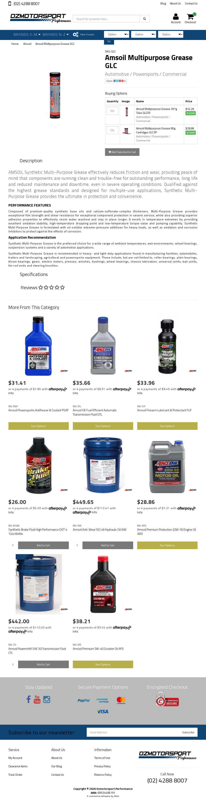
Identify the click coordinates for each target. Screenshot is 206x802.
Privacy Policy (102, 766)
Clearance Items (18, 766)
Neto (116, 796)
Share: (116, 81)
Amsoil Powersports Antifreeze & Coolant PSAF (38, 410)
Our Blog (56, 766)
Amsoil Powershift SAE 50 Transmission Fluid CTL (37, 650)
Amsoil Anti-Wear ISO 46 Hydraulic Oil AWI (99, 529)
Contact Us (191, 3)
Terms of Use (102, 758)
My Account (15, 758)
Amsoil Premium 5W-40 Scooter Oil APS (98, 648)
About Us (175, 3)
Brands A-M (27, 34)
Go (109, 41)
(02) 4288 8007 (26, 3)
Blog (163, 3)
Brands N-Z (56, 34)
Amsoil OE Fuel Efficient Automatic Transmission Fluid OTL (95, 412)
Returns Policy (103, 774)
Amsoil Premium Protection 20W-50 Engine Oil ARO (166, 531)
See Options (38, 426)
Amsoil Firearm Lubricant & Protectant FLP (164, 410)
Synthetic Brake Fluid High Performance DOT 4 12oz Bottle (37, 531)
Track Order (15, 774)
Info (11, 393)
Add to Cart (43, 545)
